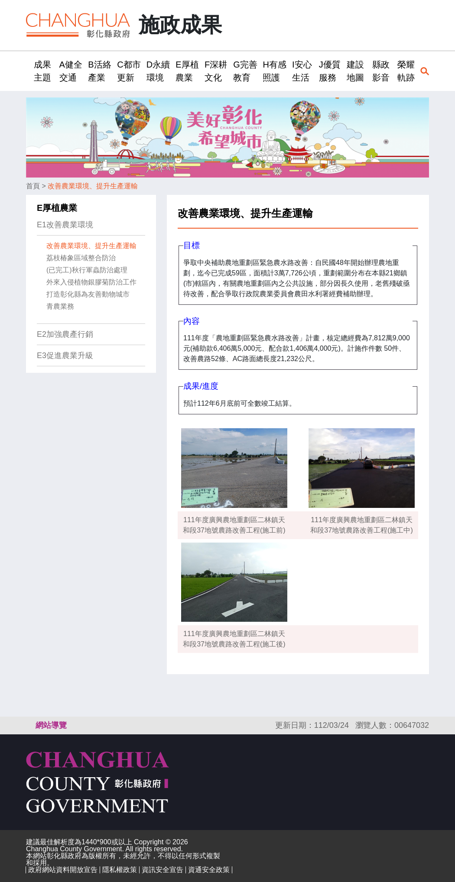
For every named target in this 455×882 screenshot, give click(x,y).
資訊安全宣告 (162, 869)
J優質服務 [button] (330, 71)
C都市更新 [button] (128, 71)
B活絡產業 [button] (99, 71)
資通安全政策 (209, 869)
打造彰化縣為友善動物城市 (88, 294)
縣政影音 (381, 71)
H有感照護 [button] (274, 71)
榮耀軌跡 (406, 71)
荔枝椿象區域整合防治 (81, 258)
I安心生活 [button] (302, 71)
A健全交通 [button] (70, 71)
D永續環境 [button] (158, 71)
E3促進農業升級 (65, 355)
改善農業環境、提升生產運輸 (93, 186)
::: (29, 70)
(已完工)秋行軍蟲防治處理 (86, 270)
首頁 (33, 186)
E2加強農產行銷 (65, 334)
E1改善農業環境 (65, 224)
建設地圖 (355, 71)
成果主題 (42, 71)
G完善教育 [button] (245, 71)
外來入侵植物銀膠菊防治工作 (91, 282)
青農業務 (60, 306)
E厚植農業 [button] (187, 71)
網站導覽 (51, 725)
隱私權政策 (119, 869)
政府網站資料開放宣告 (63, 869)
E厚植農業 (57, 208)
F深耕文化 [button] (216, 71)
